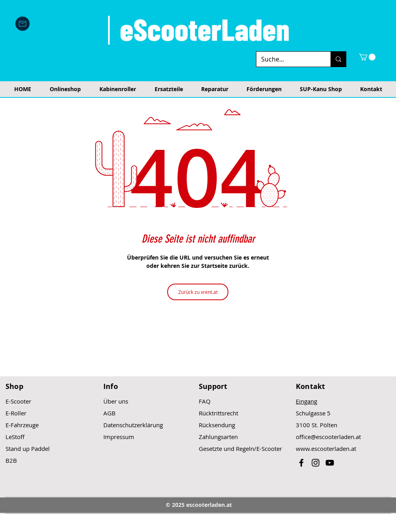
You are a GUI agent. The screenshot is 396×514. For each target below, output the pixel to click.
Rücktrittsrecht (218, 413)
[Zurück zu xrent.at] (197, 292)
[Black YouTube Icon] (330, 463)
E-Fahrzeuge (22, 425)
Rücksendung (217, 425)
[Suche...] (287, 59)
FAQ (205, 401)
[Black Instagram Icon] (315, 463)
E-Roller (16, 413)
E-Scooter (18, 401)
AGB (109, 413)
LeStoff (15, 437)
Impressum (118, 437)
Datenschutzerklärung (133, 425)
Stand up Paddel (28, 448)
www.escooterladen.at (326, 448)
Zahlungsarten (218, 437)
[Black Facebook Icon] (301, 463)
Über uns (115, 401)
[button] (367, 57)
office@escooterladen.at (328, 437)
